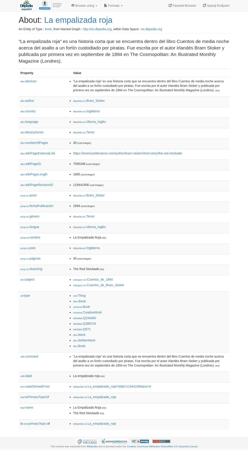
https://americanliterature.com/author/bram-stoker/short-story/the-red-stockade (127, 153)
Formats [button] (113, 5)
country (28, 111)
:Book (79, 301)
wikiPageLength (34, 174)
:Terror (84, 132)
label (26, 376)
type (25, 295)
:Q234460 (84, 318)
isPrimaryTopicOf (34, 397)
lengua (29, 227)
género (29, 216)
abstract (28, 81)
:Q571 (82, 329)
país (28, 248)
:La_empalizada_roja (94, 397)
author (27, 100)
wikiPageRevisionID (36, 185)
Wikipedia (92, 446)
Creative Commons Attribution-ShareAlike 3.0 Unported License (162, 446)
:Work (79, 335)
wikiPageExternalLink (37, 153)
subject (27, 279)
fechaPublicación (36, 206)
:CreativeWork (87, 312)
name (26, 407)
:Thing (79, 295)
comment (29, 356)
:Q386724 (84, 323)
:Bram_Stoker (89, 100)
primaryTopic (35, 423)
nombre (30, 237)
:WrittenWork (84, 340)
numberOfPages (34, 143)
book (48, 29)
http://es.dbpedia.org (97, 29)
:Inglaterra (86, 111)
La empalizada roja (78, 20)
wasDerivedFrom (35, 386)
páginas (30, 258)
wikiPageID (30, 164)
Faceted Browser (182, 5)
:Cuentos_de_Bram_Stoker (98, 285)
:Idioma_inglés (89, 122)
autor (28, 195)
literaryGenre (32, 132)
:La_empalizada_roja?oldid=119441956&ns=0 (112, 386)
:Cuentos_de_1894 (93, 279)
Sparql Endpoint (216, 5)
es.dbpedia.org (151, 29)
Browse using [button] (84, 5)
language (29, 122)
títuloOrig (31, 269)
